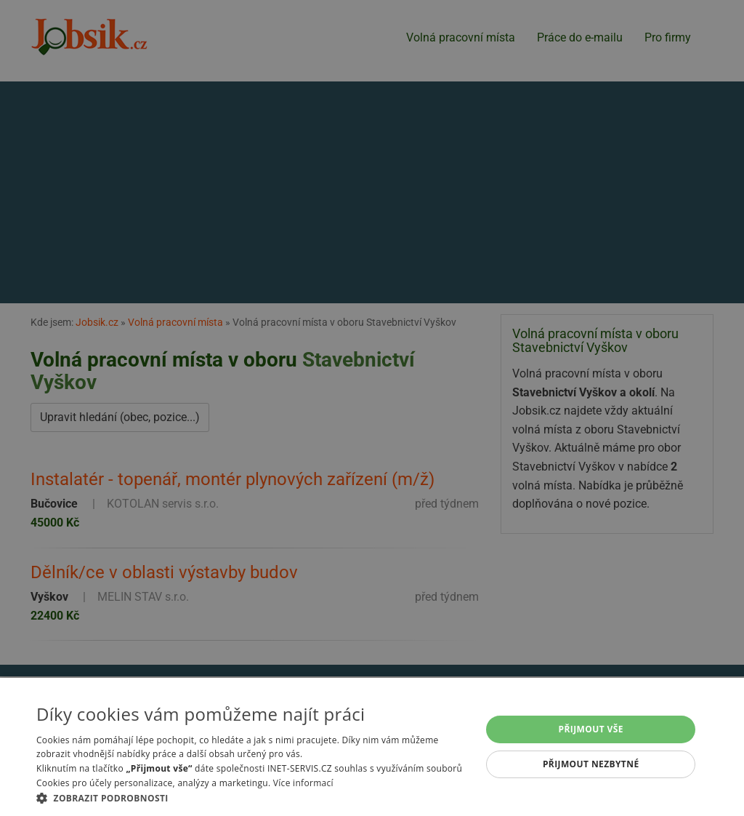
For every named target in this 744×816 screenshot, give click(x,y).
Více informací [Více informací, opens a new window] (303, 783)
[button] (252, 798)
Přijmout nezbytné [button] (591, 764)
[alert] (372, 408)
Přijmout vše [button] (591, 729)
